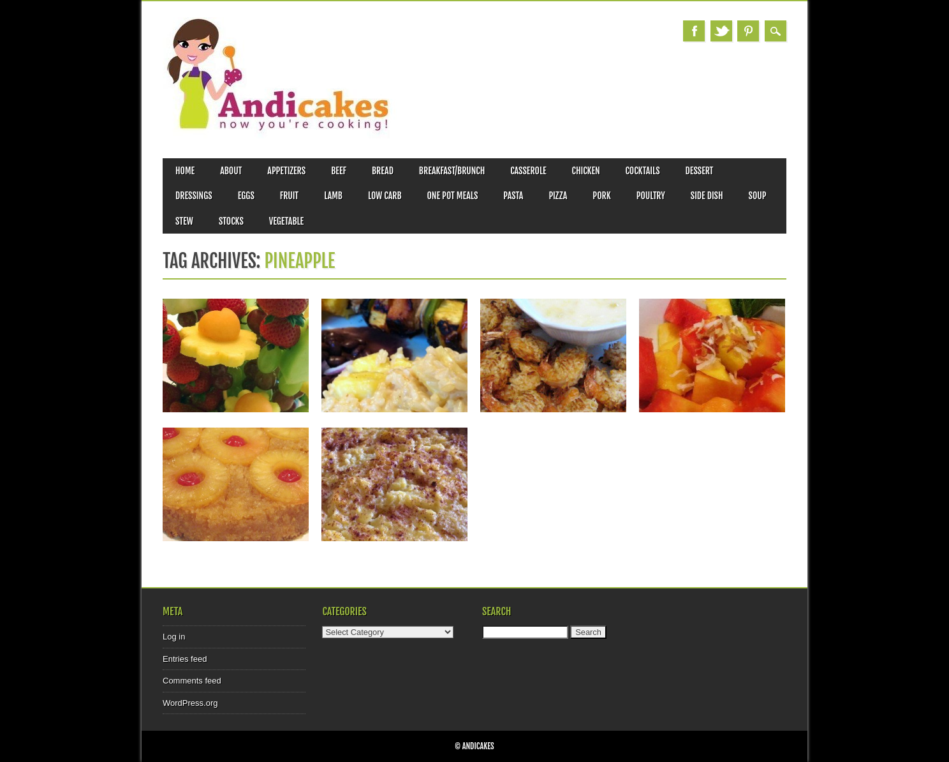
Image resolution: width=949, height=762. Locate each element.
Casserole (528, 170)
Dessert (700, 170)
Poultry (650, 195)
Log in (174, 636)
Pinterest (748, 30)
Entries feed (185, 659)
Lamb (333, 195)
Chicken (586, 170)
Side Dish (707, 195)
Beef (338, 170)
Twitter (721, 30)
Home (185, 170)
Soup (758, 195)
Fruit (289, 195)
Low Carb (385, 195)
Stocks (231, 221)
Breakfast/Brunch (452, 170)
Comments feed (192, 680)
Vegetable (286, 221)
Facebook (694, 30)
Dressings (193, 195)
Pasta (513, 195)
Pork (601, 195)
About (231, 170)
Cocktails (643, 170)
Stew (184, 221)
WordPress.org (190, 703)
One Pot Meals (452, 195)
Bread (383, 170)
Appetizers (286, 170)
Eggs (246, 195)
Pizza (557, 195)
